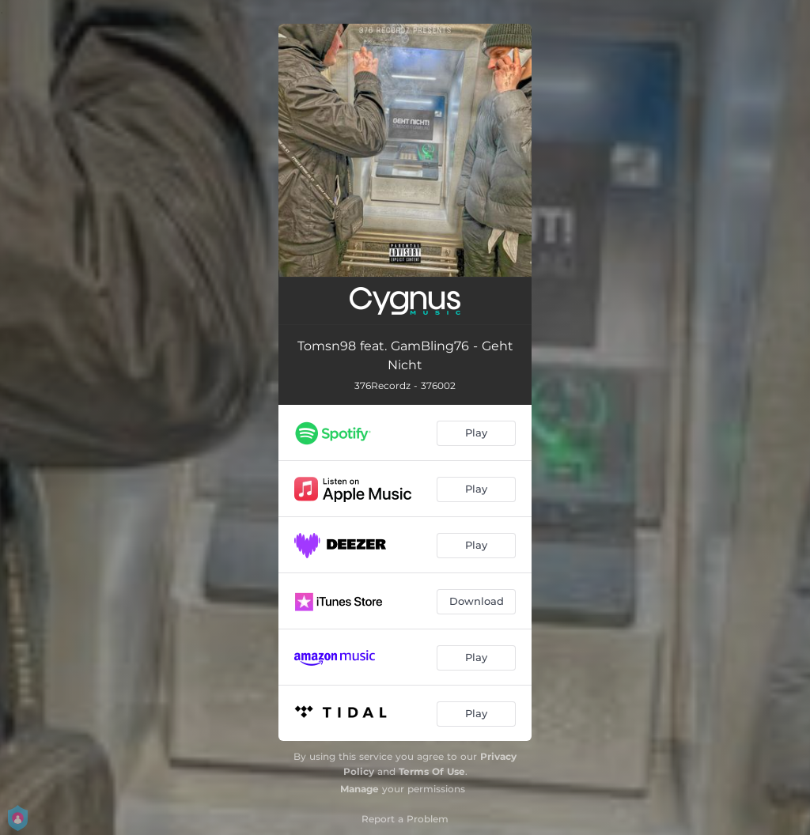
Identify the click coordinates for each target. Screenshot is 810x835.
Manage (359, 789)
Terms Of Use (432, 771)
